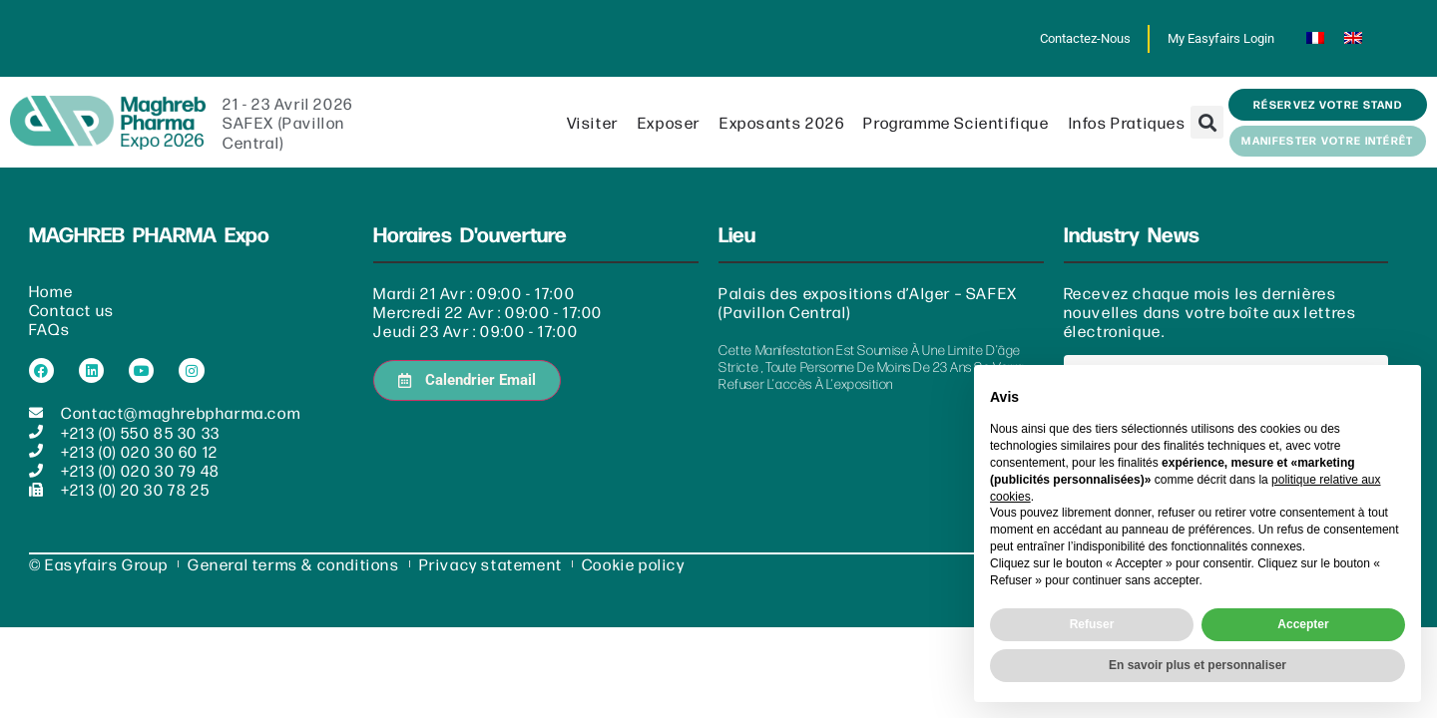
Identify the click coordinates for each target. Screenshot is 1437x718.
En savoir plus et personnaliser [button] (1197, 665)
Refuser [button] (1092, 624)
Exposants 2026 (781, 123)
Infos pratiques (1128, 123)
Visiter (593, 123)
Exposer (669, 123)
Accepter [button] (1302, 624)
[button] (1207, 123)
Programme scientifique (956, 123)
